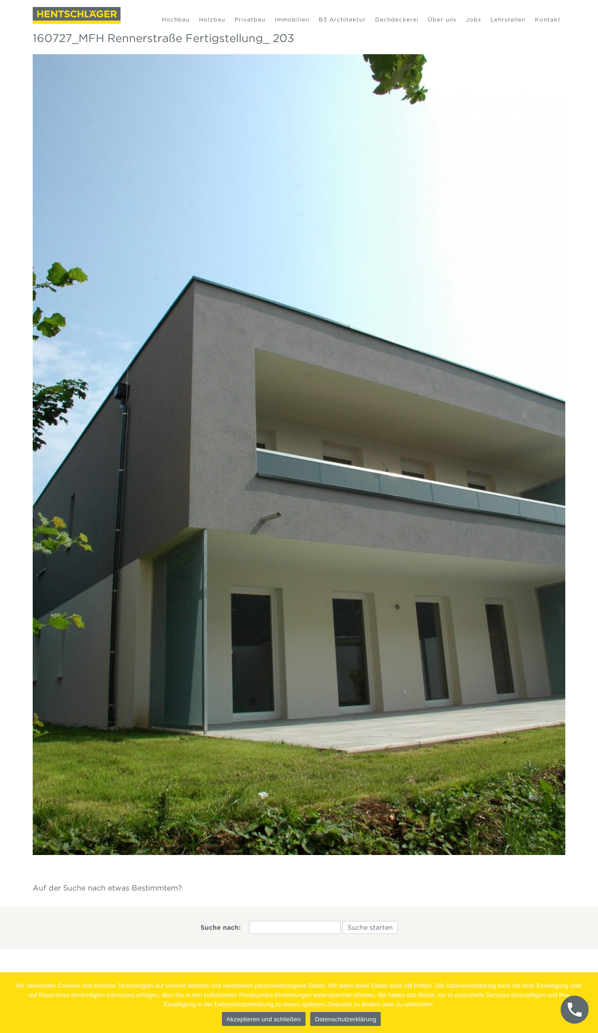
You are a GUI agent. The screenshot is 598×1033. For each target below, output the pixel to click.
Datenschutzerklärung (345, 1019)
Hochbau (176, 19)
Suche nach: (220, 927)
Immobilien (292, 19)
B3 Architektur (342, 19)
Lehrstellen (508, 19)
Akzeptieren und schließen (264, 1019)
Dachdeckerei (397, 19)
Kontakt (548, 19)
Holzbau (212, 19)
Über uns (442, 19)
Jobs (473, 19)
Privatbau (250, 19)
